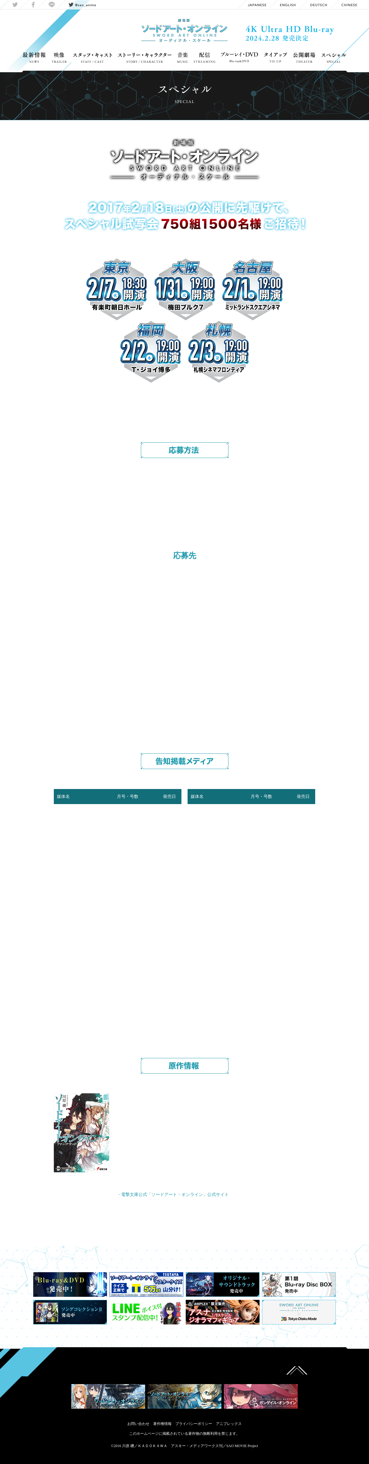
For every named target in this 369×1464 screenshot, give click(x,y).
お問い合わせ (138, 1424)
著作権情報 (162, 1424)
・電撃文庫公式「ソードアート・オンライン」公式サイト (173, 1194)
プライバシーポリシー (193, 1424)
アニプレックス (229, 1424)
